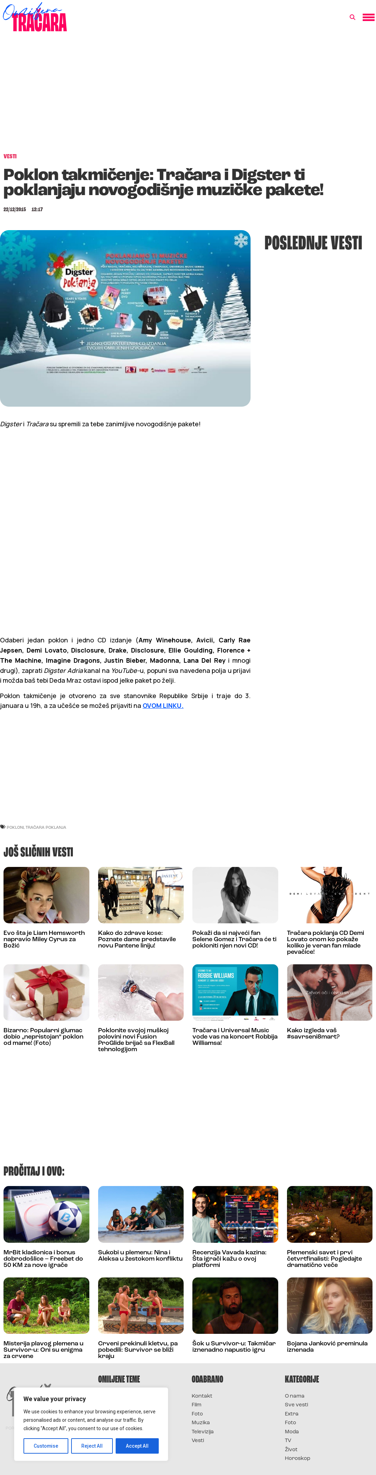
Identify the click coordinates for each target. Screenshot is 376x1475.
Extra (292, 1414)
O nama (295, 1396)
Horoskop (297, 1458)
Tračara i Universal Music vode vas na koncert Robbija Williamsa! (235, 1037)
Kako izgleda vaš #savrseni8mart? (313, 1033)
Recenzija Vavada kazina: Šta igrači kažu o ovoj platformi (229, 1259)
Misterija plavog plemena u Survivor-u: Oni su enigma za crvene (43, 1350)
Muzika (201, 1423)
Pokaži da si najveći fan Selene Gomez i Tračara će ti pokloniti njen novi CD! (234, 939)
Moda (292, 1432)
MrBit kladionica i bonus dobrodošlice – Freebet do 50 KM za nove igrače (43, 1259)
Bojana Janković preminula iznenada (327, 1346)
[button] (352, 17)
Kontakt (202, 1396)
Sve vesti (296, 1405)
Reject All (92, 1446)
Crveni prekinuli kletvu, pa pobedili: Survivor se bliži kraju (138, 1350)
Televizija (203, 1432)
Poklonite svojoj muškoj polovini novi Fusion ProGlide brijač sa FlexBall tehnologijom (136, 1040)
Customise (46, 1446)
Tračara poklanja (46, 827)
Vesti (198, 1440)
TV (288, 1440)
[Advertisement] (188, 96)
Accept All (137, 1446)
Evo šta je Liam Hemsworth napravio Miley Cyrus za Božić (44, 939)
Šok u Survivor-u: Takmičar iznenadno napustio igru (234, 1346)
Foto (197, 1414)
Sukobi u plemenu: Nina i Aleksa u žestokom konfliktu (140, 1255)
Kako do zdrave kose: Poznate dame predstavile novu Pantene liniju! (137, 939)
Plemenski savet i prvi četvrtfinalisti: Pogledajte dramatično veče (324, 1259)
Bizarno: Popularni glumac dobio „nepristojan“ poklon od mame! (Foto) (43, 1037)
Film (196, 1405)
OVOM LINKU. (163, 705)
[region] (91, 1424)
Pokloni (15, 827)
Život (291, 1450)
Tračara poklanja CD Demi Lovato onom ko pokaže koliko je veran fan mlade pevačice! (325, 943)
